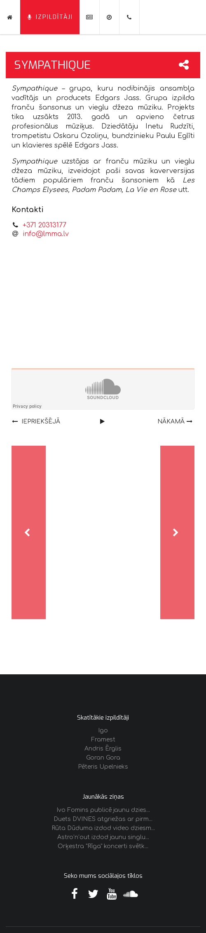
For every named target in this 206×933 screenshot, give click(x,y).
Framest (103, 740)
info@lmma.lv (46, 234)
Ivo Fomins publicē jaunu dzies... (103, 810)
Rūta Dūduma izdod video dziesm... (103, 828)
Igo (103, 730)
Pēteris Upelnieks (103, 767)
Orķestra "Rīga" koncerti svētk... (103, 846)
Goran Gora (103, 758)
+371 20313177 (44, 225)
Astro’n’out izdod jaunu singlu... (103, 837)
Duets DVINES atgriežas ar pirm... (103, 819)
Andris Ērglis (103, 749)
